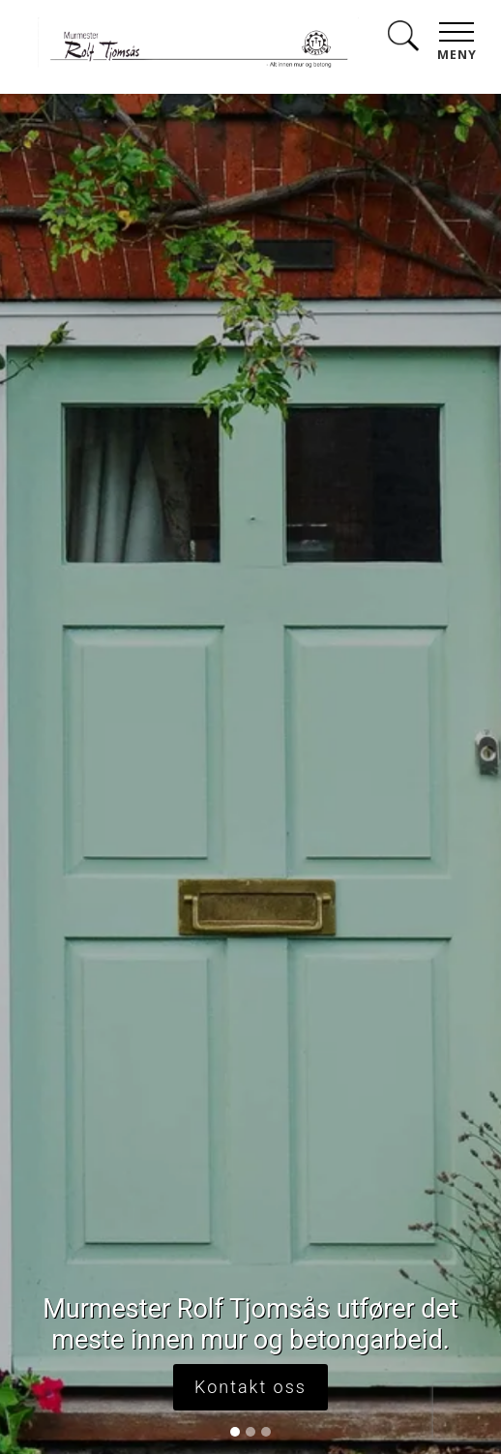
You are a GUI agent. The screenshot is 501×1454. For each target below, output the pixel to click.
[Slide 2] (250, 1432)
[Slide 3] (266, 1432)
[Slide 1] (235, 1432)
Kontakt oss (250, 1387)
